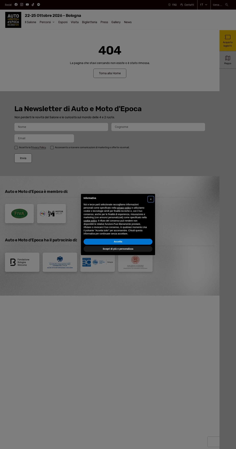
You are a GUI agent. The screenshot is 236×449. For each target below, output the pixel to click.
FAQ (172, 4)
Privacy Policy (38, 147)
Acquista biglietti (228, 40)
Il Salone (30, 22)
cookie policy (90, 220)
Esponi (63, 22)
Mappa (227, 59)
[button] (150, 199)
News (128, 22)
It (204, 4)
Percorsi (47, 22)
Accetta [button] (118, 241)
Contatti (187, 4)
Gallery (116, 22)
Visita (75, 22)
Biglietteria (89, 22)
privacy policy (124, 207)
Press (104, 22)
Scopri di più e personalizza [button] (118, 248)
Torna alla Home (110, 73)
